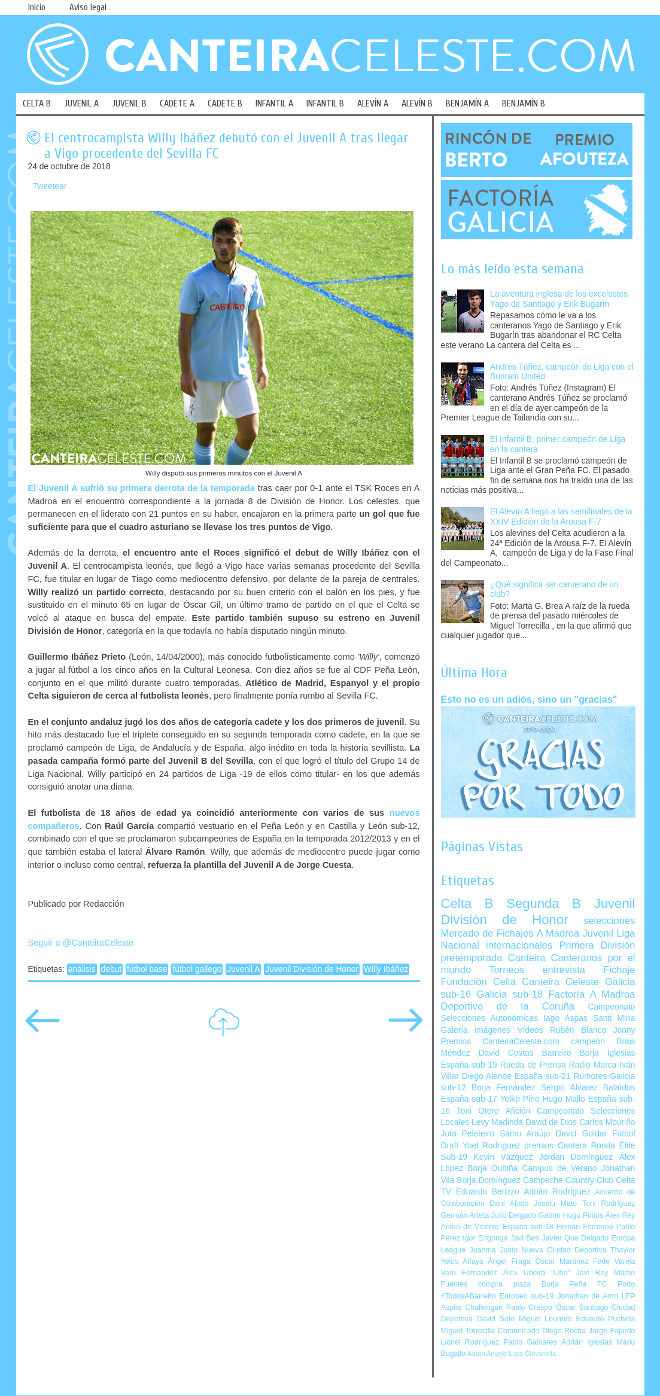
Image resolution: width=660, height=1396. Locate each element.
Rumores (590, 1076)
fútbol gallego (196, 969)
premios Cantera (555, 1145)
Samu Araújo (525, 1133)
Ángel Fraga (509, 1261)
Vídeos (530, 1030)
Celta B (467, 903)
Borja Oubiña (492, 1168)
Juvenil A (243, 969)
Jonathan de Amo (587, 1296)
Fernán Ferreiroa (584, 1227)
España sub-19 (469, 1064)
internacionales (519, 945)
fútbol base (147, 969)
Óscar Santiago (582, 1307)
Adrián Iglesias (586, 1342)
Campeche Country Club (568, 1180)
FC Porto (616, 1284)
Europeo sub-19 (527, 1296)
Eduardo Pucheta (605, 1319)
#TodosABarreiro (468, 1296)
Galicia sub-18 (510, 994)
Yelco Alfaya (462, 1261)
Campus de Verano (559, 1168)
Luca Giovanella (532, 1353)
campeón (588, 1041)
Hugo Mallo (564, 1099)
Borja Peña (564, 1284)
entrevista (563, 970)
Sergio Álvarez (569, 1087)
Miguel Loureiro (545, 1319)
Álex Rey (620, 1215)
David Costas (506, 1052)
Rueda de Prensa (533, 1064)
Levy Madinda (497, 1122)
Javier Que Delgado (575, 1238)
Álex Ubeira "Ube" (536, 1273)
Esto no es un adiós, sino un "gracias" (529, 699)
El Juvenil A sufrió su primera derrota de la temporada (141, 488)
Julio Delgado (513, 1215)
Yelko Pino (520, 1099)
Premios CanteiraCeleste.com (500, 1041)
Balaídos (619, 1087)
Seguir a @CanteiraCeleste (81, 942)
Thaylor (622, 1250)
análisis (82, 969)
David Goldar (581, 1133)
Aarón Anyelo (487, 1353)
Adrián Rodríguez (557, 1191)
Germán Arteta (465, 1215)
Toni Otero (478, 1111)
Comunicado (519, 1331)
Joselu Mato (555, 1203)
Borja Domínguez (489, 1180)
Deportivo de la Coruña (508, 1006)
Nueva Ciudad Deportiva (564, 1250)
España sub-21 (543, 1076)
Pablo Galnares (529, 1342)
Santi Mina (614, 1018)
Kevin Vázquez (503, 1157)
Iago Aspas (565, 1018)
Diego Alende (487, 1076)
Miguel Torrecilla (468, 1331)
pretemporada (472, 958)
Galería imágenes (476, 1030)
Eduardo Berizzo (487, 1191)
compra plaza (504, 1284)
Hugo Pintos (583, 1215)
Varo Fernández (469, 1273)
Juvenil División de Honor (311, 969)
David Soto (495, 1319)
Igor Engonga (485, 1238)
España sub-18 (527, 1227)
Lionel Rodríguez (470, 1342)
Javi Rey (592, 1273)
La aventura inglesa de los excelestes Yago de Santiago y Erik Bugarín (559, 299)
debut (111, 969)
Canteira (527, 958)
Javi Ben (524, 1238)
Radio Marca (593, 1064)
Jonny (624, 1030)
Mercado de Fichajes (487, 933)
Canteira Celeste (560, 981)
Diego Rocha (564, 1331)
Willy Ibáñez (386, 969)
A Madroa (558, 933)
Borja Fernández (504, 1087)
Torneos (506, 970)
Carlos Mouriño (607, 1122)
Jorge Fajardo (612, 1331)
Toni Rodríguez (608, 1203)
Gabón (550, 1215)
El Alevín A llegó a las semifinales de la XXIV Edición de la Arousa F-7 (561, 516)
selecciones (609, 920)
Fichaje (619, 970)
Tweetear (50, 186)
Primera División (597, 945)
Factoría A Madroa (592, 994)
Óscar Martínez (561, 1261)
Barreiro (556, 1052)
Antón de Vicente (470, 1227)
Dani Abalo (508, 1203)
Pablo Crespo (529, 1307)
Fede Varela (614, 1261)
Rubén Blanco (578, 1030)
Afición (518, 1111)
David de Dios (551, 1122)
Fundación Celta (478, 981)
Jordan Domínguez (576, 1157)
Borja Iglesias (607, 1052)
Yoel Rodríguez (492, 1145)
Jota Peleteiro (468, 1133)
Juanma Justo (494, 1250)
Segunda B (543, 903)
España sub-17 (469, 1099)
